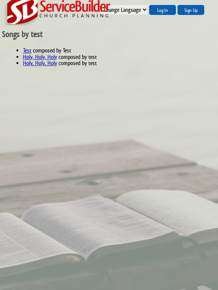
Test (27, 50)
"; (125, 10)
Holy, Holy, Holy (40, 57)
